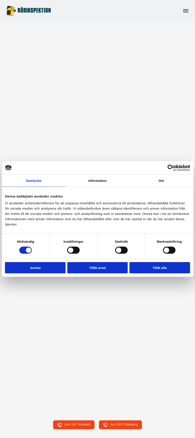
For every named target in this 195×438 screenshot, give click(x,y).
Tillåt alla (160, 268)
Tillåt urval (97, 268)
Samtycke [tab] (33, 180)
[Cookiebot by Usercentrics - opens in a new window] (170, 167)
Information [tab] (97, 180)
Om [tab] (161, 180)
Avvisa (35, 268)
